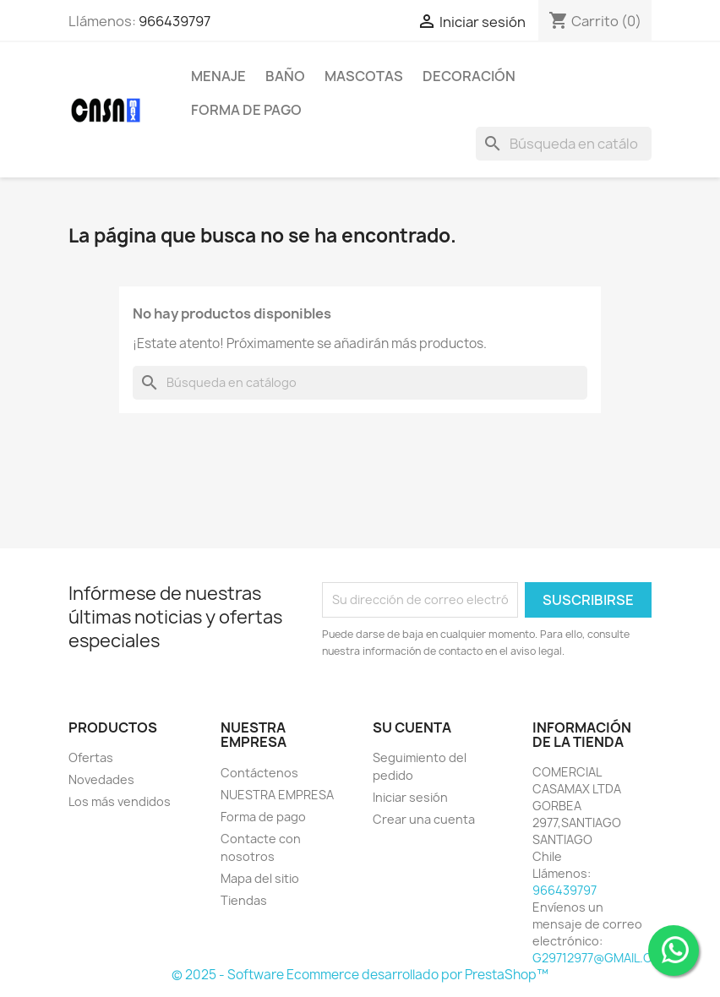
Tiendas (244, 900)
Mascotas (364, 76)
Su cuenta (412, 727)
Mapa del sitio (260, 878)
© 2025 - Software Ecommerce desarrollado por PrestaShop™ (360, 974)
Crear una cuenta (424, 819)
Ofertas (90, 757)
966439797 (174, 21)
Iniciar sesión (410, 797)
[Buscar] (564, 144)
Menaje (218, 76)
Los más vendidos (119, 801)
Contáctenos (259, 773)
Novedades (101, 779)
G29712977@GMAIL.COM (602, 958)
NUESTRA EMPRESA (277, 795)
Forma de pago (246, 110)
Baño (285, 76)
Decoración (469, 76)
